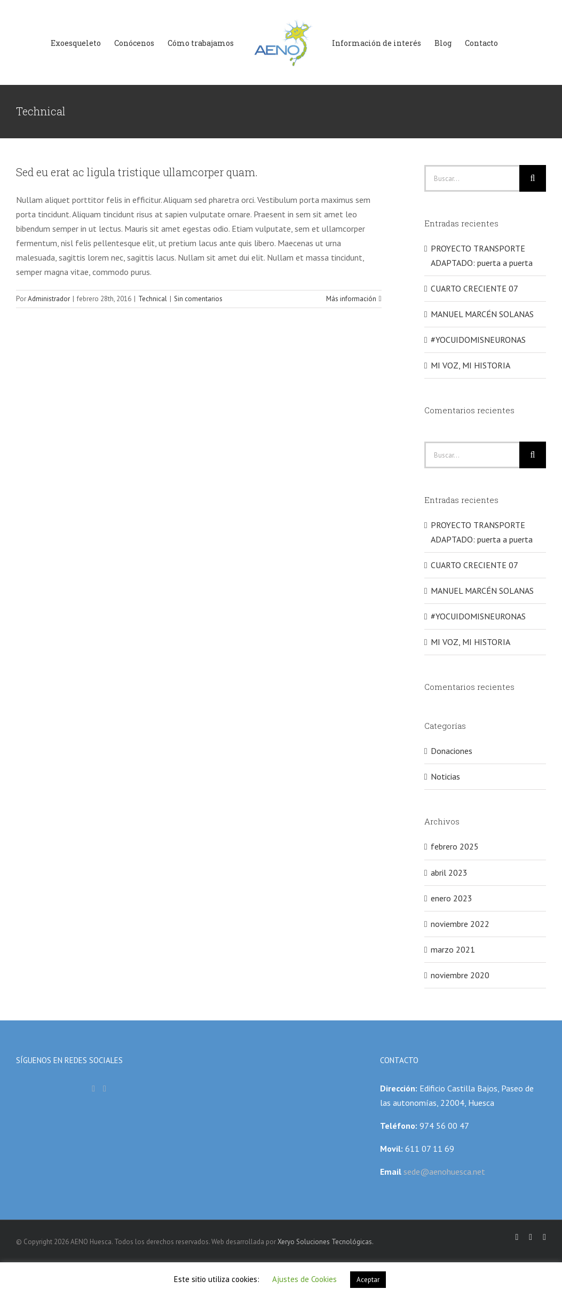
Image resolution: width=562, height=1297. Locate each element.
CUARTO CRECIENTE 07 (474, 288)
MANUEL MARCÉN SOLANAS (482, 314)
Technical (152, 298)
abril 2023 (449, 872)
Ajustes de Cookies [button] (304, 1279)
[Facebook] (93, 1088)
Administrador (49, 298)
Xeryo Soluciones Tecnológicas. (326, 1241)
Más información (351, 298)
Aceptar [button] (368, 1279)
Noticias (445, 776)
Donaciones (451, 750)
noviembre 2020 (460, 975)
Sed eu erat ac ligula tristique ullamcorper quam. (137, 172)
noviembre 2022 (460, 923)
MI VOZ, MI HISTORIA (470, 365)
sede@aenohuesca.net (443, 1171)
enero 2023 (451, 898)
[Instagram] (104, 1088)
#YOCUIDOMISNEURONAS (478, 339)
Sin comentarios (198, 298)
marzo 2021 (453, 949)
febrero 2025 (455, 846)
